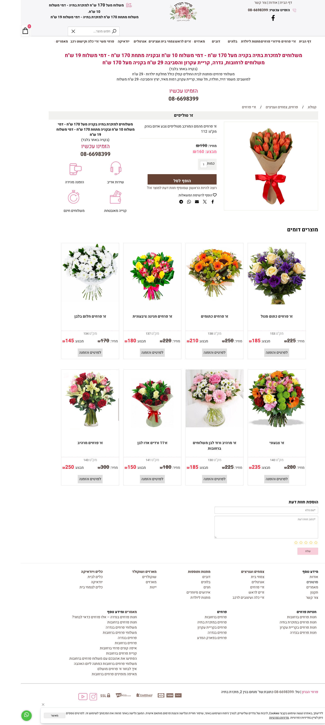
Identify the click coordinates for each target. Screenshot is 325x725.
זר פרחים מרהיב (69, 443)
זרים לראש (162, 41)
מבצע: (189, 152)
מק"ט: (191, 131)
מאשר (34, 715)
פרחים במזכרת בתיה (191, 622)
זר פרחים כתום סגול (256, 316)
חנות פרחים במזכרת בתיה (277, 622)
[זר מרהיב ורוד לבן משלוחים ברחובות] (193, 426)
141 (127, 460)
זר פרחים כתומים (193, 316)
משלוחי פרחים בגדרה (100, 627)
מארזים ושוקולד (123, 571)
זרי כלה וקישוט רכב (64, 41)
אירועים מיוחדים (177, 592)
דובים (195, 41)
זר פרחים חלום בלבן (69, 316)
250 (208, 340)
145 (48, 340)
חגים (186, 587)
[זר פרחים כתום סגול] (256, 303)
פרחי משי (86, 41)
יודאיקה (103, 41)
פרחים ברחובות (195, 617)
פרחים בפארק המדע (191, 637)
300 (84, 467)
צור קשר (239, 2)
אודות (252, 2)
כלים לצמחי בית (70, 587)
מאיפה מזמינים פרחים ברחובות (93, 674)
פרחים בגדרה (196, 632)
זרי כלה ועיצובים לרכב (227, 597)
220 (146, 340)
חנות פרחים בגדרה (282, 632)
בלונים (211, 41)
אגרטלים (119, 41)
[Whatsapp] (5, 715)
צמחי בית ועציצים (141, 41)
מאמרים (40, 41)
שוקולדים (128, 576)
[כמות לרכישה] (182, 164)
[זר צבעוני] (256, 426)
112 (183, 131)
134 (65, 334)
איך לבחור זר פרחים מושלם (96, 669)
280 (270, 467)
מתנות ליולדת (230, 41)
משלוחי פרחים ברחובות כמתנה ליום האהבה (84, 663)
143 (65, 460)
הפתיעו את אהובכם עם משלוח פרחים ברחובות (82, 658)
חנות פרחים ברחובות (281, 617)
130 (189, 460)
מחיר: (191, 145)
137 (127, 334)
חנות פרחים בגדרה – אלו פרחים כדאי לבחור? (83, 617)
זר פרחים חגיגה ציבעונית (131, 316)
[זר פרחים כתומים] (193, 299)
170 (84, 340)
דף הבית (265, 2)
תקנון (293, 592)
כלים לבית (74, 576)
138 (189, 334)
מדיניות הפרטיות (258, 717)
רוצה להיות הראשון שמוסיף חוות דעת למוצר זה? (161, 188)
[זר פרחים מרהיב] (69, 428)
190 (182, 146)
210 (173, 340)
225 (270, 340)
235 (235, 467)
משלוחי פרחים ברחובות (99, 632)
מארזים (177, 41)
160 (179, 152)
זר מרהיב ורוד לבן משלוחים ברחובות (193, 445)
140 (251, 460)
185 (235, 340)
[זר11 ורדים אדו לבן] (131, 434)
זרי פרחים (267, 41)
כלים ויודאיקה (71, 571)
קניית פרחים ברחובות (100, 653)
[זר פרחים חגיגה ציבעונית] (131, 308)
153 (251, 334)
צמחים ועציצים (231, 571)
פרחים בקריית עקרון (191, 627)
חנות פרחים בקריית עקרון (277, 627)
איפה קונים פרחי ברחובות (97, 648)
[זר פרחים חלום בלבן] (69, 300)
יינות (132, 587)
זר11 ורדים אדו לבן (131, 443)
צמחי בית (236, 576)
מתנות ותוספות (178, 571)
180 (111, 340)
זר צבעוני (256, 443)
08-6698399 (237, 10)
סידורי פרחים (249, 41)
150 (111, 467)
